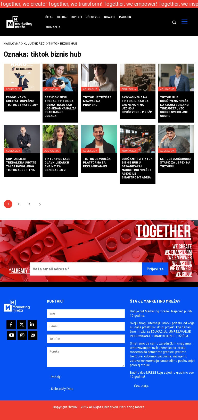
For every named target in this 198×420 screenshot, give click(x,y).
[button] (174, 22)
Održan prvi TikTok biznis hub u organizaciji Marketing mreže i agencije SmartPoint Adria (137, 168)
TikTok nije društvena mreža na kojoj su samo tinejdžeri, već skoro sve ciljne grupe (174, 106)
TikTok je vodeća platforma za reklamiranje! (97, 162)
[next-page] (40, 204)
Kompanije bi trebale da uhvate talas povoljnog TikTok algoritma (21, 164)
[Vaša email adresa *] (86, 269)
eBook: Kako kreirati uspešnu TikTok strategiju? (22, 100)
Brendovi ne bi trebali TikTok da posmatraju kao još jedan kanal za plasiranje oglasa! (60, 106)
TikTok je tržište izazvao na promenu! (97, 100)
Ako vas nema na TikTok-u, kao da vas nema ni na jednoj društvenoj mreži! (137, 104)
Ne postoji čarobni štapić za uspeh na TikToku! (175, 162)
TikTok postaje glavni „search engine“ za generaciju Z (57, 164)
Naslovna (12, 43)
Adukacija (15, 85)
